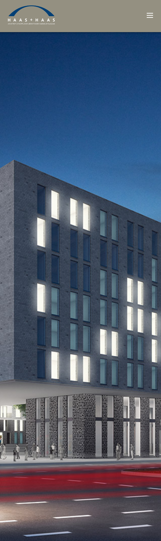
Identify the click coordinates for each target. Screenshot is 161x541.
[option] (80, 270)
